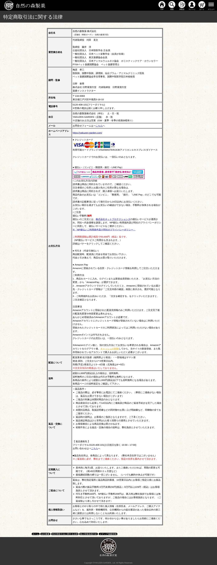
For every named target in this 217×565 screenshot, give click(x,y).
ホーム (35, 534)
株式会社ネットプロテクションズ (113, 219)
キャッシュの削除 (109, 348)
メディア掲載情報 (108, 534)
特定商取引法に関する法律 (65, 534)
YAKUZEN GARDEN (102, 563)
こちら (99, 125)
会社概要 (45, 534)
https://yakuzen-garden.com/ (87, 132)
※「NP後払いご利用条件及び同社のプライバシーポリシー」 (104, 229)
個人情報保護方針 (88, 534)
